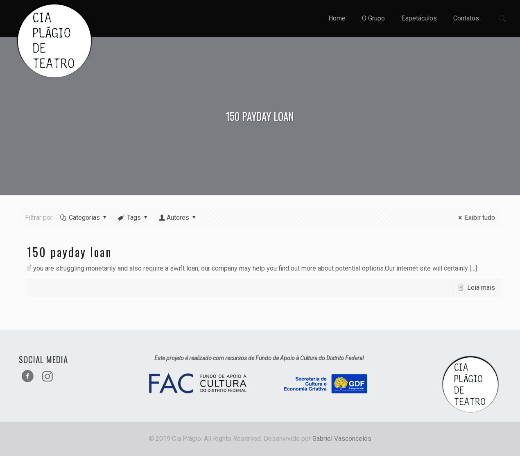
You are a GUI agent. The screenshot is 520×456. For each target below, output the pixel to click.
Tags (133, 217)
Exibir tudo (475, 217)
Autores (178, 217)
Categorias (84, 217)
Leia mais (481, 287)
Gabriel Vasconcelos (341, 438)
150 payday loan (69, 252)
